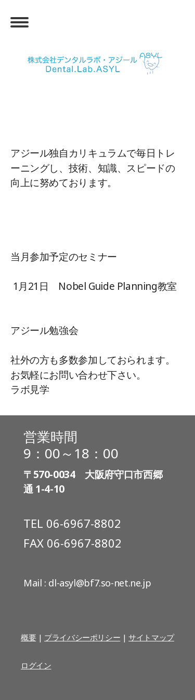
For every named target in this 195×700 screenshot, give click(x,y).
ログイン (36, 665)
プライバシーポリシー (82, 637)
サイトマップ (151, 637)
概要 (28, 637)
